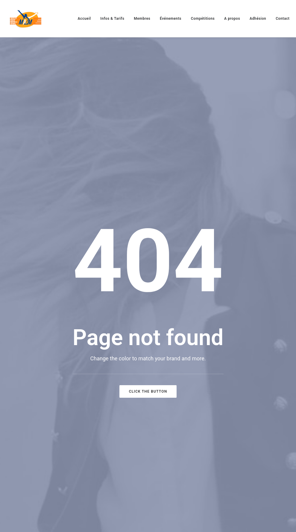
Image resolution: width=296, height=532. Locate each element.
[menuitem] (84, 18)
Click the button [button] (148, 391)
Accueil (84, 18)
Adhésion (258, 18)
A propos (232, 18)
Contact (282, 18)
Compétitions (203, 18)
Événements (170, 18)
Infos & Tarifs (112, 18)
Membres (142, 18)
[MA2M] (25, 18)
